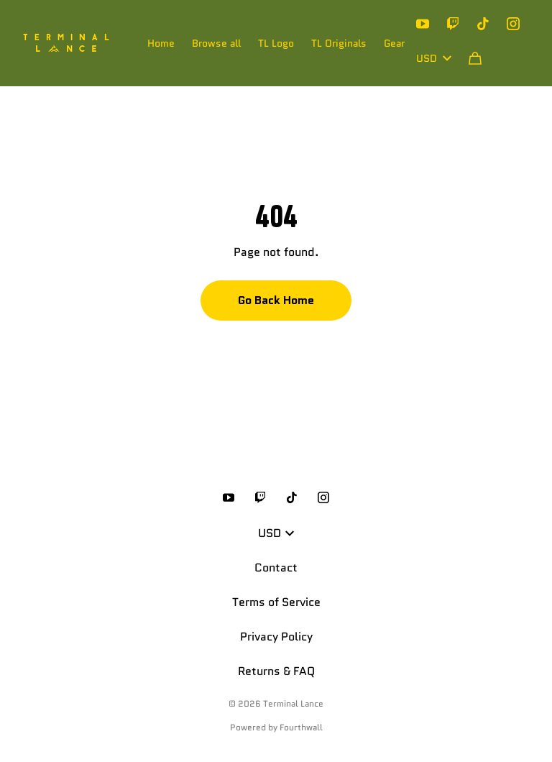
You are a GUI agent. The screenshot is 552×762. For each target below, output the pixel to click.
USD (433, 58)
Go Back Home (276, 300)
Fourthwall (301, 727)
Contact (276, 567)
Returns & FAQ (276, 671)
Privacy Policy (276, 636)
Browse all (216, 43)
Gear (394, 43)
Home (161, 43)
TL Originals (339, 43)
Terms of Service (276, 602)
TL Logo (276, 43)
